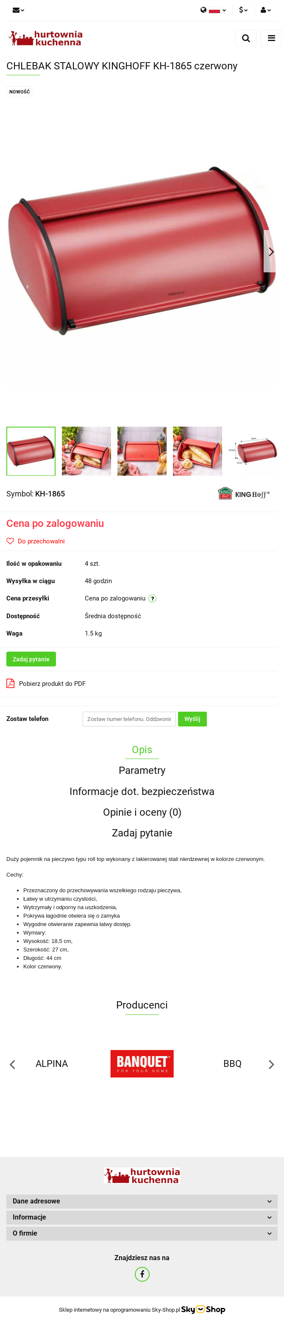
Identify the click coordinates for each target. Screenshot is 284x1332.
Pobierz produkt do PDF (46, 683)
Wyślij (192, 718)
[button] (142, 1202)
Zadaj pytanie (31, 659)
